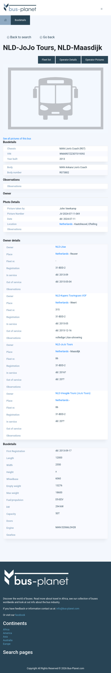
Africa (6, 629)
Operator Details (68, 59)
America (7, 633)
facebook (20, 615)
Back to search (19, 37)
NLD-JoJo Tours (64, 344)
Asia (5, 636)
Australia (7, 640)
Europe (6, 644)
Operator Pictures (94, 59)
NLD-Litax (61, 246)
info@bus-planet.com (67, 608)
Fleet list (46, 59)
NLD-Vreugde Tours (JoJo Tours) (73, 393)
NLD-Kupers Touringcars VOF (71, 295)
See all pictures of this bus (17, 138)
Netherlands (66, 224)
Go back (47, 37)
